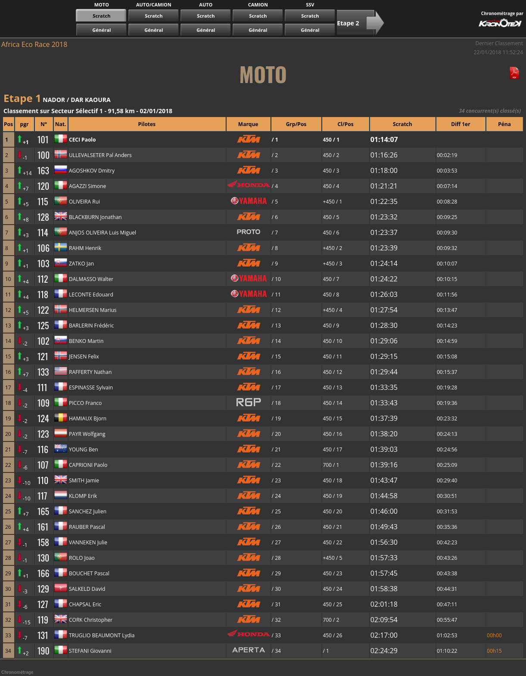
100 (43, 154)
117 (42, 495)
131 (42, 635)
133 (43, 371)
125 (43, 325)
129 (43, 588)
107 (42, 464)
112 (42, 278)
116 (42, 449)
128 (43, 216)
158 (43, 542)
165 (43, 511)
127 (42, 604)
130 (43, 557)
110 (42, 480)
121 (42, 356)
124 (43, 418)
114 (42, 232)
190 (43, 650)
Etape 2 (348, 23)
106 (43, 247)
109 (43, 402)
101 (42, 139)
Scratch (153, 15)
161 (42, 526)
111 (42, 387)
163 (43, 170)
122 (43, 309)
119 (42, 619)
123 (43, 433)
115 (42, 201)
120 (43, 185)
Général (101, 30)
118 (42, 294)
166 (43, 573)
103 (43, 263)
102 (43, 340)
